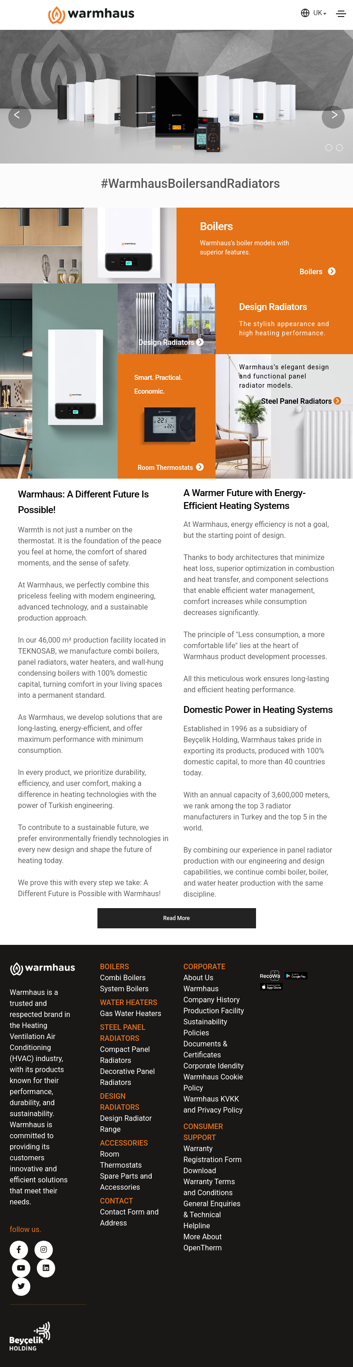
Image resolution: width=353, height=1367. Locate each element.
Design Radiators (172, 343)
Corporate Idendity (213, 1066)
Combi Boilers (123, 977)
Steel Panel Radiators (303, 400)
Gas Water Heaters (131, 1013)
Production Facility (213, 1010)
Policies (196, 1032)
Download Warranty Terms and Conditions (209, 1181)
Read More (176, 918)
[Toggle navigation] (341, 14)
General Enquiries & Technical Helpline (211, 1214)
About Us (198, 977)
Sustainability (205, 1021)
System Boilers (124, 988)
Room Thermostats (172, 468)
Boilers (319, 272)
